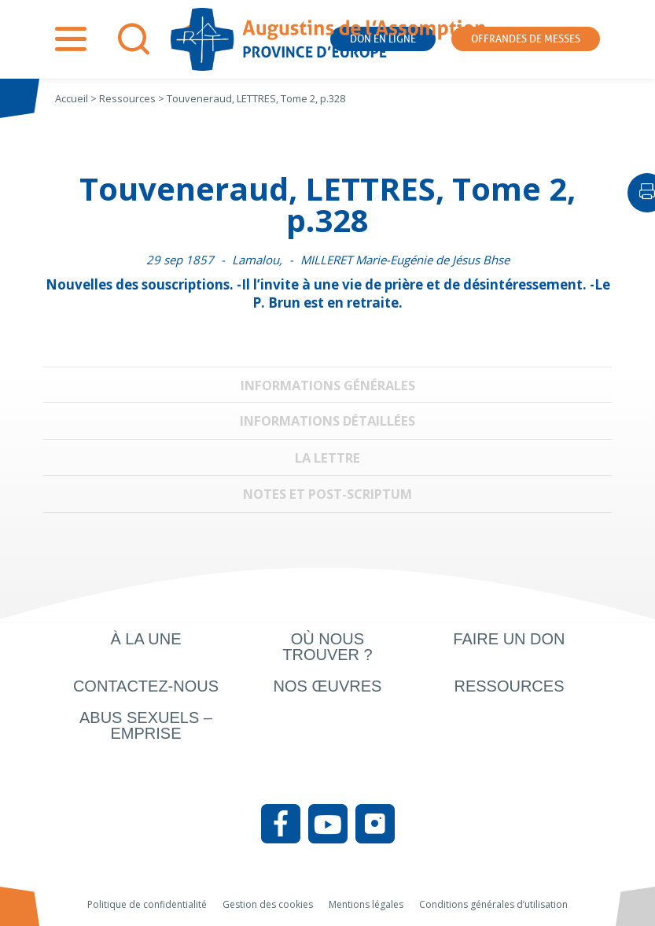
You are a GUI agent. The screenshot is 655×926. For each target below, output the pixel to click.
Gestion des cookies (268, 904)
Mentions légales (366, 904)
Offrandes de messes (525, 39)
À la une (145, 638)
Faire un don (509, 638)
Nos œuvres (328, 686)
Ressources (509, 686)
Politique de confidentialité (147, 904)
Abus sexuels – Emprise (145, 725)
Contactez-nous (146, 686)
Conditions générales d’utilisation (493, 904)
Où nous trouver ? (327, 646)
